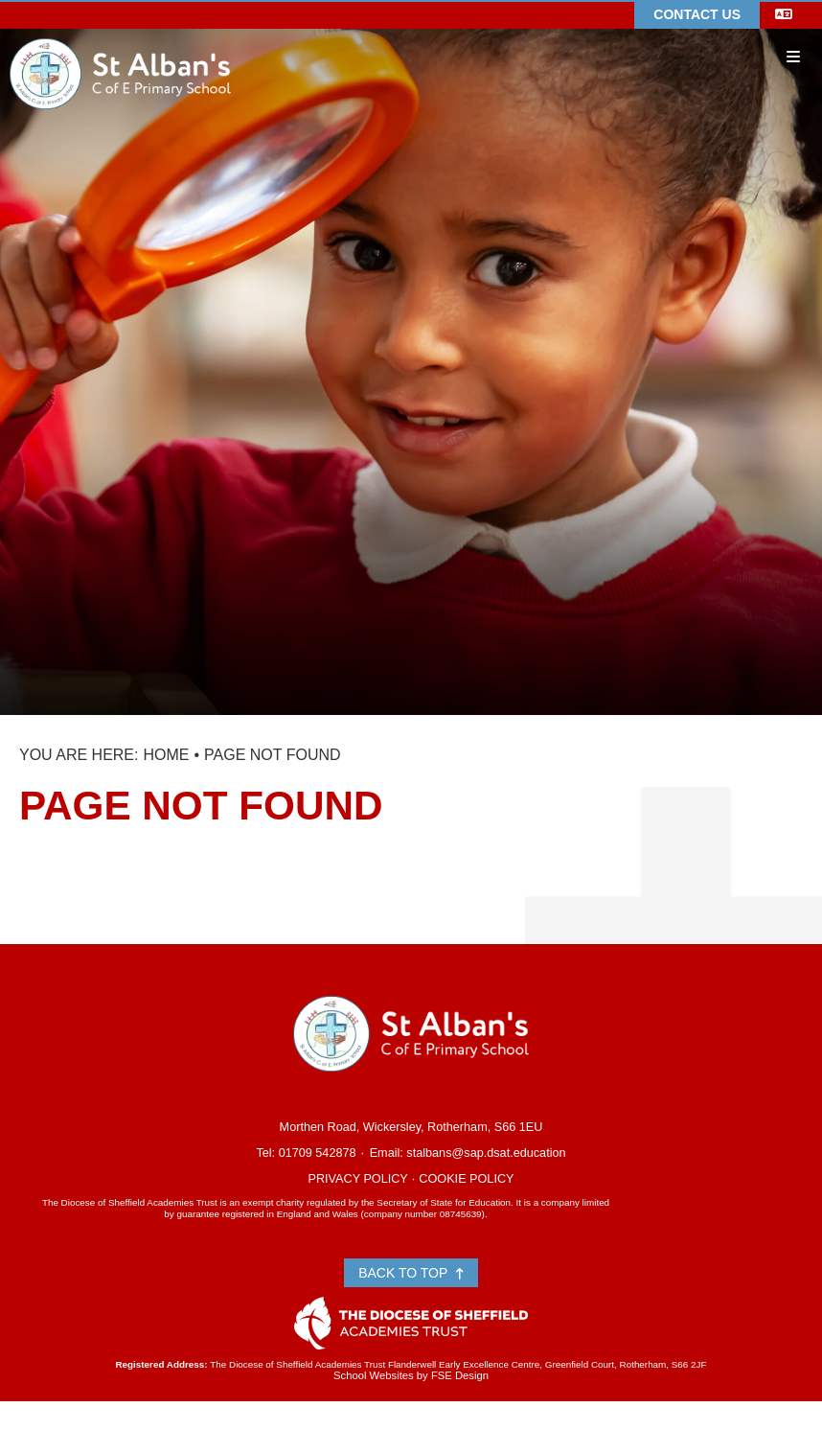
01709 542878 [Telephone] (317, 1153)
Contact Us (697, 14)
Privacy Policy (357, 1179)
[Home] (120, 45)
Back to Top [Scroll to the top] (411, 1272)
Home (166, 755)
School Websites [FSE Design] (373, 1375)
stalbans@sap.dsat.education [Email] (485, 1153)
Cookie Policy (466, 1179)
